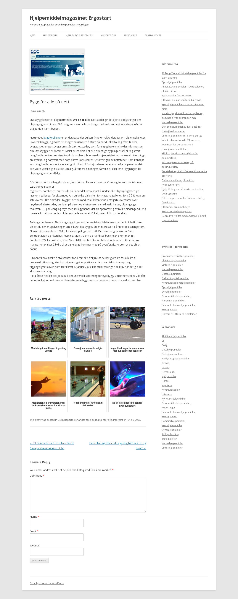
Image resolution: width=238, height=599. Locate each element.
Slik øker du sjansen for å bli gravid (181, 100)
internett (118, 419)
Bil (163, 340)
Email (34, 531)
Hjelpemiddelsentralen (79, 35)
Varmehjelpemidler (172, 122)
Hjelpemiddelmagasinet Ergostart (70, 17)
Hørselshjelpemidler (173, 300)
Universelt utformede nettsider (179, 314)
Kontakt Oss (108, 35)
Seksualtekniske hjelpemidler (178, 305)
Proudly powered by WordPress (47, 583)
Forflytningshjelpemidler (175, 358)
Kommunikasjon (171, 389)
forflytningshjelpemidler (175, 278)
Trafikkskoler (153, 35)
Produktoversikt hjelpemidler (178, 256)
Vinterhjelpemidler (172, 265)
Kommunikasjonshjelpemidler (178, 282)
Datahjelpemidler (171, 273)
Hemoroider (168, 372)
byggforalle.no (52, 137)
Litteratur (167, 394)
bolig (94, 419)
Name (34, 516)
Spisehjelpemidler (172, 82)
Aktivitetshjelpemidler (174, 260)
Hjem (32, 35)
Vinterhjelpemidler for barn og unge (182, 135)
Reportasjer (71, 419)
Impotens (167, 385)
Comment (37, 475)
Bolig (60, 419)
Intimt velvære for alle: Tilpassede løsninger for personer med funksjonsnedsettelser (181, 144)
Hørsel (165, 380)
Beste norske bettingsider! (177, 211)
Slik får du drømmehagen (176, 207)
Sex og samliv (169, 416)
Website (34, 545)
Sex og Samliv (169, 309)
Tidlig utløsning (170, 434)
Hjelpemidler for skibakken (177, 95)
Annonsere (130, 35)
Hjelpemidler (50, 35)
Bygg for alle (105, 419)
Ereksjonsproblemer (173, 354)
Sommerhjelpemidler (173, 421)
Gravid (165, 363)
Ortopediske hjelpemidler (176, 296)
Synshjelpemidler (171, 291)
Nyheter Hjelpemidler (174, 398)
